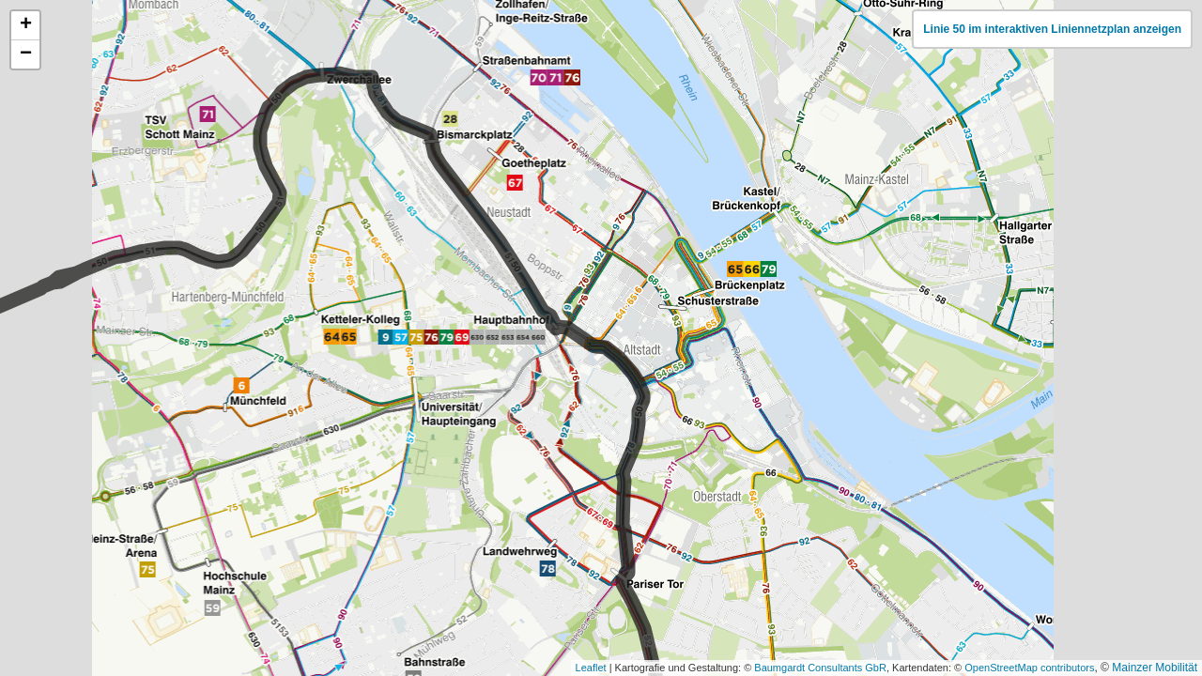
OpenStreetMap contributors (1029, 667)
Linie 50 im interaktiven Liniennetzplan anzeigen (1052, 29)
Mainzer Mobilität (1154, 667)
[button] (25, 25)
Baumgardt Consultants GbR (820, 667)
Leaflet (591, 667)
